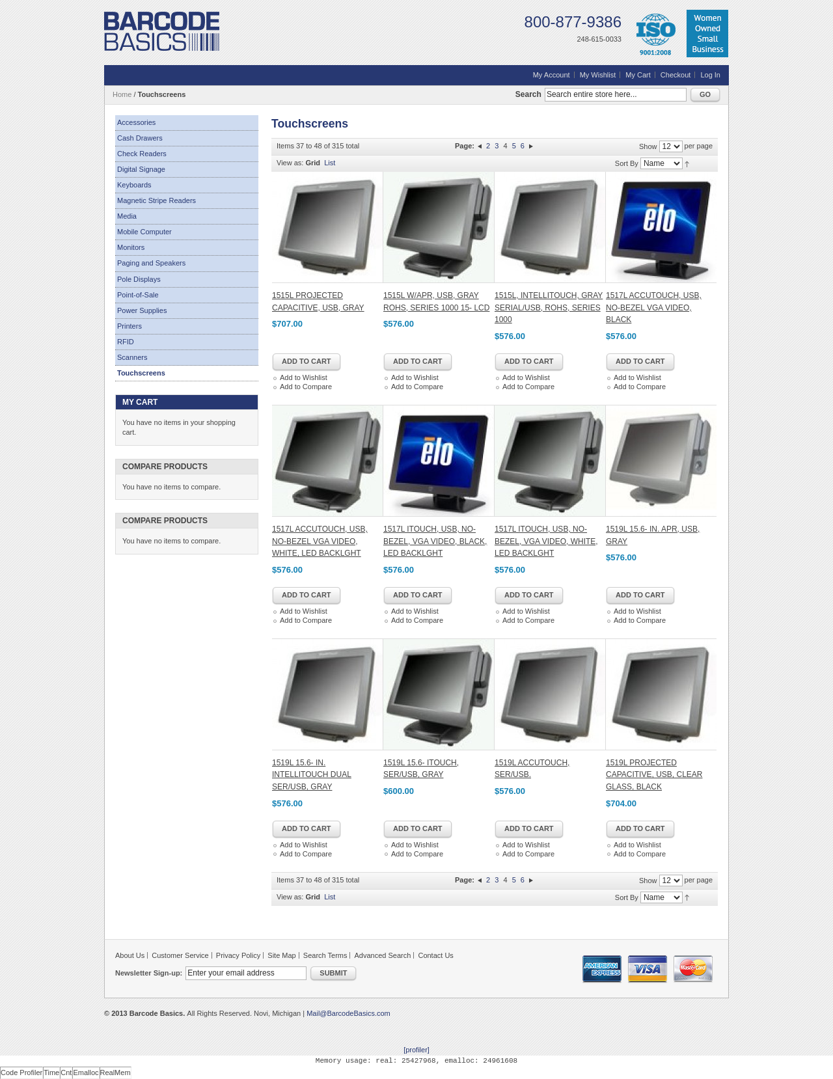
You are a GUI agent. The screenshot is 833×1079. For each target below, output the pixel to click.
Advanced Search (383, 955)
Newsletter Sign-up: (148, 973)
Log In (710, 75)
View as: (290, 163)
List (329, 163)
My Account (551, 75)
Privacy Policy (238, 955)
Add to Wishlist (303, 377)
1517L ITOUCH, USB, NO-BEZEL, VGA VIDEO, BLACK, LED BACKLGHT (435, 541)
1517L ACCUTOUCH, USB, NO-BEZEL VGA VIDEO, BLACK (654, 307)
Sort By (626, 163)
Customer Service (180, 955)
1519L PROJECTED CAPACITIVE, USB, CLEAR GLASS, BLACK (654, 774)
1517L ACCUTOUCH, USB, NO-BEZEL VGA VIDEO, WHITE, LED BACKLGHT (320, 541)
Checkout (675, 75)
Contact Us (435, 955)
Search (528, 94)
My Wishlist (598, 75)
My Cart (638, 75)
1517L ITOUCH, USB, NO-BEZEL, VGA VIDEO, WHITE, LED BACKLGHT (546, 541)
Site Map (281, 955)
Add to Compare (306, 386)
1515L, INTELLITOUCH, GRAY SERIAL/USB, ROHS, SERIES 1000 (549, 307)
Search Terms (325, 955)
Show (648, 146)
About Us (129, 955)
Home (122, 94)
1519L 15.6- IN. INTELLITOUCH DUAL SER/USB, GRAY (311, 774)
